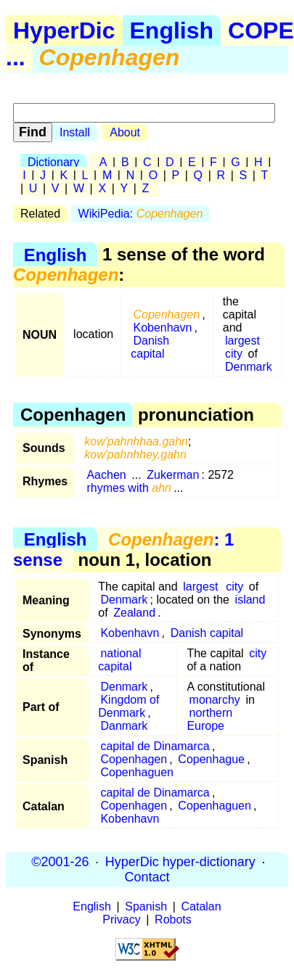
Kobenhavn (162, 327)
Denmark (248, 367)
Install (75, 132)
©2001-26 (60, 862)
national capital (119, 659)
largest (242, 340)
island (250, 599)
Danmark (123, 726)
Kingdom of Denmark (128, 706)
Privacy (121, 919)
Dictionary (53, 162)
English (172, 30)
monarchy (214, 700)
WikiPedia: (140, 213)
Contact (146, 877)
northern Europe (209, 719)
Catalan (201, 906)
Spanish (146, 906)
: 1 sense (123, 549)
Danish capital (150, 347)
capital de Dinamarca (154, 746)
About (125, 132)
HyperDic (64, 30)
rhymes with (128, 488)
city (233, 353)
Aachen (106, 475)
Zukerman (173, 475)
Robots (173, 919)
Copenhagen (133, 759)
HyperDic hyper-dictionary (180, 862)
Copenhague (211, 759)
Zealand (134, 612)
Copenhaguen (136, 772)
